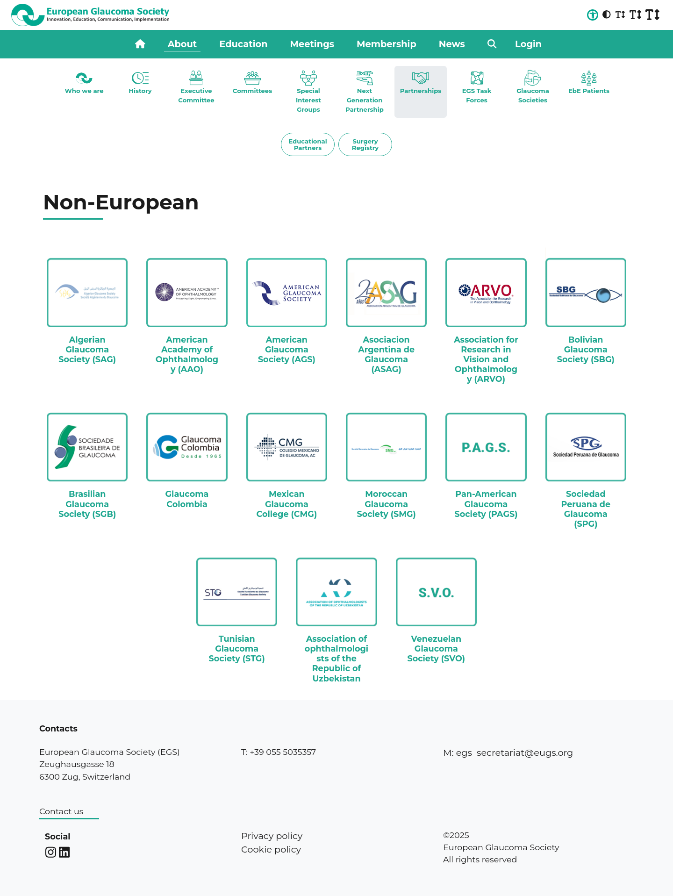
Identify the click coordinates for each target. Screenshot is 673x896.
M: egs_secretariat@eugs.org (508, 752)
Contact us (61, 811)
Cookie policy (271, 849)
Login (528, 44)
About (182, 44)
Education (243, 44)
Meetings (312, 44)
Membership (386, 44)
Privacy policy (271, 835)
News (452, 44)
